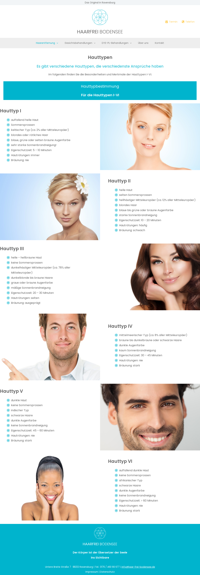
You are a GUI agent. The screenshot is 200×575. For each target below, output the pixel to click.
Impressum (91, 571)
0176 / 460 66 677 (110, 567)
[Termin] (171, 21)
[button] (59, 43)
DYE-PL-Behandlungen (116, 43)
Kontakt (156, 43)
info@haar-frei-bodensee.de (138, 567)
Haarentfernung (50, 43)
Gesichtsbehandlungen (81, 43)
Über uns (141, 43)
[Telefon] (188, 21)
